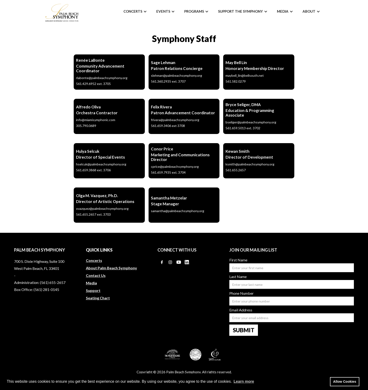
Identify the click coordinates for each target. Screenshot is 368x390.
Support (93, 290)
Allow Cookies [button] (344, 381)
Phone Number (241, 293)
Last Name (238, 277)
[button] (135, 11)
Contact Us (96, 275)
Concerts (94, 260)
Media (91, 283)
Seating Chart (98, 298)
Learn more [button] (244, 381)
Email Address (240, 310)
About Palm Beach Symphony (111, 268)
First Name (238, 260)
